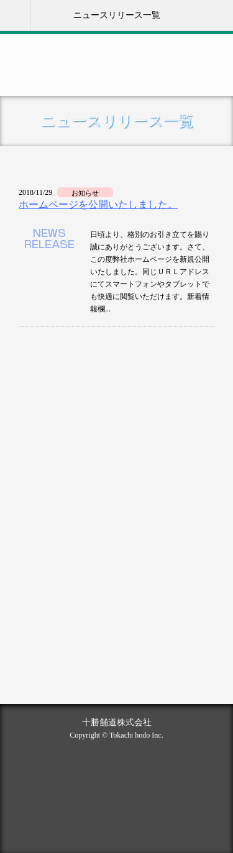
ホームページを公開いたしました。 (98, 204)
